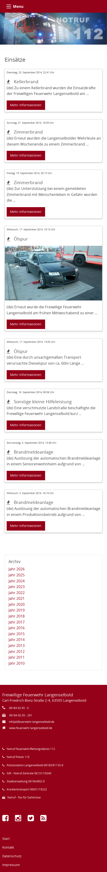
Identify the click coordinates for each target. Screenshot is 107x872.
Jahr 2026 (17, 569)
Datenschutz (12, 856)
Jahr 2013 (17, 645)
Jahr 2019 (17, 610)
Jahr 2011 (17, 657)
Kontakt (8, 847)
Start (6, 838)
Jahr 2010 (17, 663)
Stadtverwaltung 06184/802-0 (26, 781)
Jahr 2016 (17, 627)
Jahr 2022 (17, 592)
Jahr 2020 (17, 604)
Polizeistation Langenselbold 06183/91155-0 (35, 765)
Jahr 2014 (17, 639)
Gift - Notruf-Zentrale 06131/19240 (29, 773)
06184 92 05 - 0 (19, 708)
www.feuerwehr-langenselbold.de (30, 728)
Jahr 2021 (17, 598)
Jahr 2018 (17, 616)
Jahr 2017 (17, 622)
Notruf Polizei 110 (18, 757)
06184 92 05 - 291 (20, 715)
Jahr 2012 (17, 651)
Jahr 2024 (17, 580)
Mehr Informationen (25, 105)
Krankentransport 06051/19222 (27, 789)
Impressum (11, 865)
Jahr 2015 (17, 633)
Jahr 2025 (17, 575)
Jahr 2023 (17, 586)
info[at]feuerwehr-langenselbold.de (31, 722)
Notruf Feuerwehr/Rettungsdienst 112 (31, 749)
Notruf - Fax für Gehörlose (24, 797)
